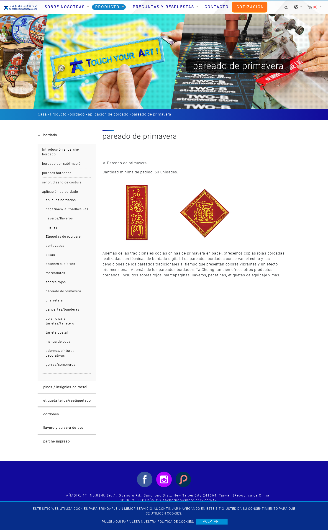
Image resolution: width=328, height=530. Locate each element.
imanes (51, 227)
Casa (42, 114)
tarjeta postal (57, 332)
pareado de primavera (63, 291)
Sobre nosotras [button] (65, 7)
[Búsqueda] (280, 7)
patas (50, 255)
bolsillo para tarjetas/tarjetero (60, 321)
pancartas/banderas (62, 309)
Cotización (250, 7)
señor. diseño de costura (62, 182)
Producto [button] (108, 7)
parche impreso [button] (56, 441)
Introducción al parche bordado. (60, 152)
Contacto (217, 7)
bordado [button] (50, 135)
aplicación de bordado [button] (60, 191)
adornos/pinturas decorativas (60, 353)
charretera (54, 300)
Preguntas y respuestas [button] (164, 7)
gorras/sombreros (60, 364)
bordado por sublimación (62, 163)
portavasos (55, 245)
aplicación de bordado (108, 114)
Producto (58, 114)
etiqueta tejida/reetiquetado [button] (67, 401)
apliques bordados (61, 200)
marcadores (55, 273)
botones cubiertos (60, 264)
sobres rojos (56, 282)
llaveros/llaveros (59, 218)
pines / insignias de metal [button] (65, 387)
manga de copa (58, 341)
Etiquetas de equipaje (63, 236)
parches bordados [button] (57, 173)
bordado (77, 114)
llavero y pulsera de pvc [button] (63, 428)
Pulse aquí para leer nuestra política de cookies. (148, 521)
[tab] (67, 136)
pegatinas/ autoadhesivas (67, 209)
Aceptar (210, 521)
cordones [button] (51, 414)
